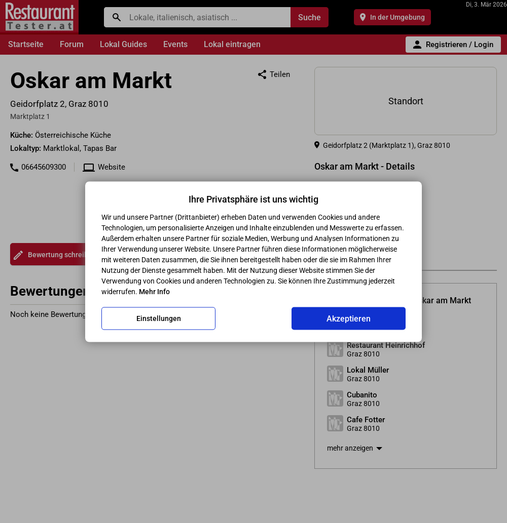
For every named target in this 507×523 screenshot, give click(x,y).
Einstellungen (158, 318)
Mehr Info (154, 291)
